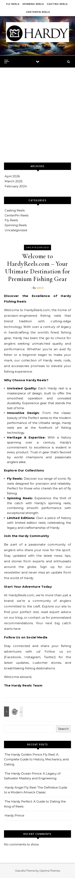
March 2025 (14, 181)
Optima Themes (49, 870)
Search (63, 729)
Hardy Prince (14, 815)
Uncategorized (16, 230)
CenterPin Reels (38, 12)
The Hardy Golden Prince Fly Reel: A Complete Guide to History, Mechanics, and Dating (36, 759)
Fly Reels (13, 4)
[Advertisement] (37, 123)
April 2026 (12, 176)
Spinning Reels (33, 4)
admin (40, 287)
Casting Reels (57, 4)
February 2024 (16, 186)
